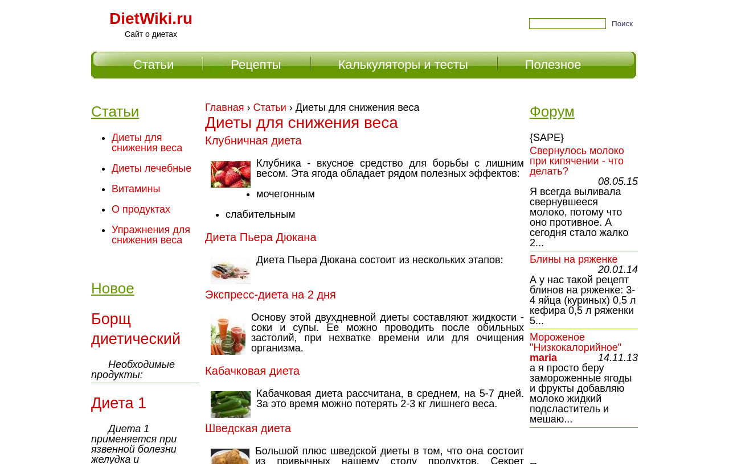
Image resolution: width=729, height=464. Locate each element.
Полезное (553, 64)
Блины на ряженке (574, 259)
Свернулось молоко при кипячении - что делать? (577, 161)
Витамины (136, 188)
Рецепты (256, 64)
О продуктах (141, 209)
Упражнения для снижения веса (151, 235)
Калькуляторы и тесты (403, 64)
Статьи (269, 107)
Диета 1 (118, 403)
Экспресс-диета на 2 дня (270, 294)
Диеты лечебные (151, 168)
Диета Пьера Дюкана (261, 237)
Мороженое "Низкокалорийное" (575, 342)
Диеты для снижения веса (147, 143)
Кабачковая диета (252, 370)
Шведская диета (248, 428)
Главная (224, 107)
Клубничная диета (253, 140)
